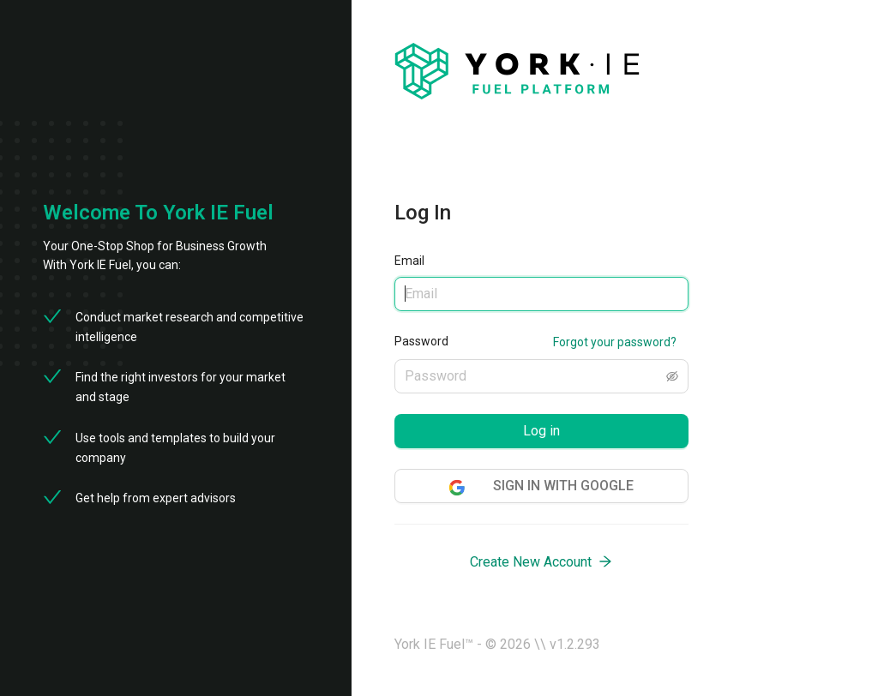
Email (409, 260)
